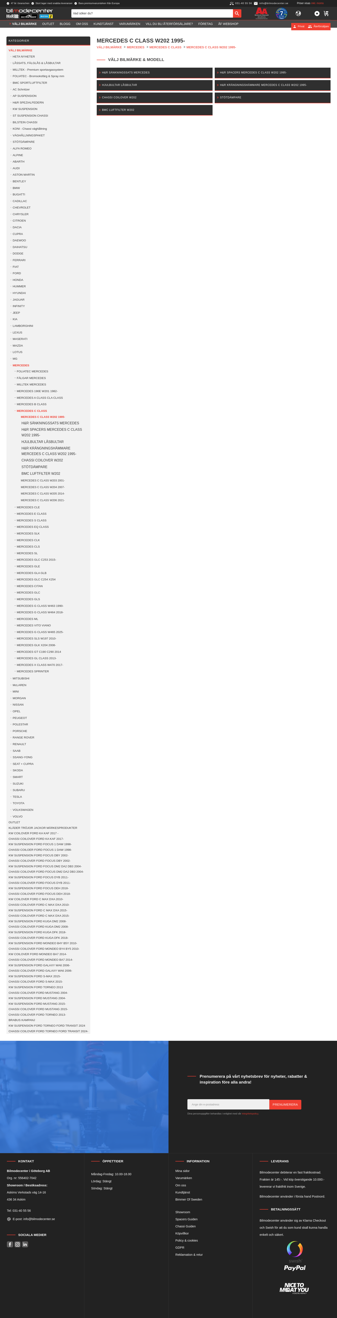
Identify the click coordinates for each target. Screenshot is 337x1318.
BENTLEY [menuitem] (19, 181)
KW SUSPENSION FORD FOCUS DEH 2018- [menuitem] (39, 888)
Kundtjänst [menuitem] (103, 26)
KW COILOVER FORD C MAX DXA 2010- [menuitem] (36, 899)
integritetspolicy (250, 1113)
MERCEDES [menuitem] (21, 365)
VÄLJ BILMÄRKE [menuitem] (24, 26)
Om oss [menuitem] (82, 26)
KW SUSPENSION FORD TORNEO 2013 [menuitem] (36, 987)
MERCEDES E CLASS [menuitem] (31, 513)
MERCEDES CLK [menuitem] (28, 540)
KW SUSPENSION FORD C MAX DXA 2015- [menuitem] (38, 910)
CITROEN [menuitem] (19, 220)
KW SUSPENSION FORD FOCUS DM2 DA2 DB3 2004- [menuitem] (45, 866)
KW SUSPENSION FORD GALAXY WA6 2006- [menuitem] (39, 965)
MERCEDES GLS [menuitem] (28, 599)
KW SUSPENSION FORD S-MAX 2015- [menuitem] (35, 976)
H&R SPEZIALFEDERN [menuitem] (28, 102)
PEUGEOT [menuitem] (20, 718)
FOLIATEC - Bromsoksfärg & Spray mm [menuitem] (38, 76)
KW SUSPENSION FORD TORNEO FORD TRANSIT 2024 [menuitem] (47, 1025)
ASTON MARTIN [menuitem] (24, 174)
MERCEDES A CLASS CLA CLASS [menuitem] (40, 397)
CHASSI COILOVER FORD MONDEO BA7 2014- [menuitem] (41, 959)
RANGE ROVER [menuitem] (23, 737)
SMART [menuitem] (18, 777)
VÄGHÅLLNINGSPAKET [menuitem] (29, 135)
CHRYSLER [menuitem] (21, 214)
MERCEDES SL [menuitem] (27, 553)
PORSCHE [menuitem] (20, 731)
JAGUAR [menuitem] (19, 299)
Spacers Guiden (186, 1219)
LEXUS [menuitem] (17, 332)
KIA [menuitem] (15, 319)
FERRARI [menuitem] (19, 260)
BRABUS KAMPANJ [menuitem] (22, 1020)
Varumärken (183, 1178)
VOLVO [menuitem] (18, 816)
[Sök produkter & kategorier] (152, 14)
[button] (317, 15)
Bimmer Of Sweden (188, 1199)
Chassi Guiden (185, 1226)
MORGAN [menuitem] (19, 698)
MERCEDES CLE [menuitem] (28, 507)
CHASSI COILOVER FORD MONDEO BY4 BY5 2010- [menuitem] (44, 948)
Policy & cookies (186, 1240)
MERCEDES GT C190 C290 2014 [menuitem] (39, 651)
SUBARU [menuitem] (19, 790)
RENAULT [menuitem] (19, 744)
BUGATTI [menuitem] (19, 194)
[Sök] (237, 15)
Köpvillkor (182, 1233)
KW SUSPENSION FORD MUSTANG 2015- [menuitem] (37, 1003)
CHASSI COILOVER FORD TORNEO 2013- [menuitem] (37, 1014)
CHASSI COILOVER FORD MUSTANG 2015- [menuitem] (38, 1009)
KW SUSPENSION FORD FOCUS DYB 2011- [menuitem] (39, 877)
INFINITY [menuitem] (19, 306)
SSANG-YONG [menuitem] (22, 757)
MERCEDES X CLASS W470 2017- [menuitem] (40, 665)
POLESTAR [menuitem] (20, 724)
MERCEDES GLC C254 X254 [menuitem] (36, 579)
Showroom (182, 1212)
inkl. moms (317, 3)
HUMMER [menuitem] (19, 286)
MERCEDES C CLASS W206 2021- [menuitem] (43, 500)
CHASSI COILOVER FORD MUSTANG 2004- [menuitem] (38, 992)
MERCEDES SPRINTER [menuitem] (33, 671)
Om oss (180, 1185)
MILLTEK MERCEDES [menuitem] (31, 384)
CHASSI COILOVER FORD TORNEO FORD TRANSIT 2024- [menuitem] (48, 1031)
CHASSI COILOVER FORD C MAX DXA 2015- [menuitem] (39, 915)
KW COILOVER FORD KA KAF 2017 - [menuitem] (33, 833)
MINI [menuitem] (16, 691)
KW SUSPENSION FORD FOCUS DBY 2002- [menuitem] (38, 855)
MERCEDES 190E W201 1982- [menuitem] (37, 391)
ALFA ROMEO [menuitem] (22, 148)
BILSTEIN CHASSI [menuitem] (25, 122)
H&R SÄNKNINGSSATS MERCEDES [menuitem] (50, 423)
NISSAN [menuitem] (18, 704)
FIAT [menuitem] (16, 266)
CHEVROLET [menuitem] (22, 207)
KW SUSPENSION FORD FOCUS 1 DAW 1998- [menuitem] (40, 844)
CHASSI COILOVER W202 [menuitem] (42, 460)
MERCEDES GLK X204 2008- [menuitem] (36, 645)
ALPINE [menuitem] (18, 155)
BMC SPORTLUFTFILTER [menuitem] (30, 82)
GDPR (179, 1247)
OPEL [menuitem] (16, 711)
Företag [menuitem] (205, 26)
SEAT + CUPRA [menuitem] (23, 764)
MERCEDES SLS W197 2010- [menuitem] (36, 638)
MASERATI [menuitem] (20, 339)
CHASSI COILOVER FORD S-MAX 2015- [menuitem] (36, 981)
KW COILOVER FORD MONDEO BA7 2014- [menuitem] (38, 954)
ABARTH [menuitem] (19, 161)
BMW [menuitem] (16, 188)
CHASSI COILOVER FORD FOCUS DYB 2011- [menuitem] (40, 882)
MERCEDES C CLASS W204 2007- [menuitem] (43, 487)
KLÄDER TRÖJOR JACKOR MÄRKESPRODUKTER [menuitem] (43, 827)
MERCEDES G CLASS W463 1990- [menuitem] (40, 605)
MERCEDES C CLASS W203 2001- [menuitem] (43, 480)
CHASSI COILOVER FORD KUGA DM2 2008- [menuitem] (39, 926)
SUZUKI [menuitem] (18, 783)
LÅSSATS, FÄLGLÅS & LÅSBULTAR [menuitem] (37, 63)
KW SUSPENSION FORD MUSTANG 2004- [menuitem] (37, 998)
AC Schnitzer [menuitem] (21, 89)
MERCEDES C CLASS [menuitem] (32, 410)
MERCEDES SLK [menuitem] (28, 533)
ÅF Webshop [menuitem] (228, 26)
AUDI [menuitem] (16, 168)
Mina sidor (182, 1171)
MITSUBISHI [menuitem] (21, 678)
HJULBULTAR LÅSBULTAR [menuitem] (42, 442)
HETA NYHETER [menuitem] (24, 56)
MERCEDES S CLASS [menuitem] (31, 520)
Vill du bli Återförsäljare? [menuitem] (169, 26)
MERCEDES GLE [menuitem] (28, 566)
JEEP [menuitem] (16, 312)
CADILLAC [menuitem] (20, 201)
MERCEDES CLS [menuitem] (28, 546)
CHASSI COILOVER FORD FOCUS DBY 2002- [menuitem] (39, 860)
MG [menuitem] (15, 358)
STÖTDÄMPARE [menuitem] (24, 141)
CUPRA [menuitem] (18, 234)
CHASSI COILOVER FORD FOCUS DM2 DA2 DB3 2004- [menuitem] (46, 871)
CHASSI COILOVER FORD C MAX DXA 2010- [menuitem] (39, 904)
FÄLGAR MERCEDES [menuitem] (31, 378)
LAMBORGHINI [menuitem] (23, 325)
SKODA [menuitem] (18, 770)
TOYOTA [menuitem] (19, 803)
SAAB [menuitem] (16, 750)
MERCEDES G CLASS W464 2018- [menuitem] (40, 612)
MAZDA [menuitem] (18, 345)
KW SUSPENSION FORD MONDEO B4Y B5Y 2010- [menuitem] (43, 943)
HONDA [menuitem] (18, 280)
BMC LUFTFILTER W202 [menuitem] (40, 473)
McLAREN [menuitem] (19, 685)
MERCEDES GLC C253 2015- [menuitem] (36, 559)
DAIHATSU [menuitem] (20, 247)
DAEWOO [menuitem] (19, 240)
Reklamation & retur (189, 1254)
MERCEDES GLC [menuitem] (28, 592)
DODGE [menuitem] (18, 253)
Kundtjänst (182, 1192)
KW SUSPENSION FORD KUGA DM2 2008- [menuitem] (38, 921)
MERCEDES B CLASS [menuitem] (31, 404)
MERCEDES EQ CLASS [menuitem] (33, 526)
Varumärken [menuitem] (129, 26)
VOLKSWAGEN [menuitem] (23, 809)
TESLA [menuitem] (17, 796)
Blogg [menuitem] (65, 26)
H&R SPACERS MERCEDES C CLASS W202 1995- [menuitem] (51, 432)
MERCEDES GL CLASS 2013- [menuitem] (37, 658)
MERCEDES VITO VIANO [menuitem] (34, 625)
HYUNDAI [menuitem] (19, 293)
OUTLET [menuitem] (48, 26)
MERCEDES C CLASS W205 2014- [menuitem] (43, 493)
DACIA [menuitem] (17, 227)
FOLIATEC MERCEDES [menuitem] (32, 371)
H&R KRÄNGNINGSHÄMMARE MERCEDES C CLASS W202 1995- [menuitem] (48, 451)
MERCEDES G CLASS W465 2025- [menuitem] (40, 632)
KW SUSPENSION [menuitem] (25, 109)
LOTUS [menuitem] (17, 352)
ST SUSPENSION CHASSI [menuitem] (30, 115)
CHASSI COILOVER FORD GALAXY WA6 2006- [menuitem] (40, 970)
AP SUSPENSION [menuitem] (25, 95)
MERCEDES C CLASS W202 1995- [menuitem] (43, 417)
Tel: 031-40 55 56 (19, 1210)
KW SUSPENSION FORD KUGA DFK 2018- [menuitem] (37, 932)
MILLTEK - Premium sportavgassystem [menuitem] (38, 69)
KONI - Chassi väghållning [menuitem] (30, 128)
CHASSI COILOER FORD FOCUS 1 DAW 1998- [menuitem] (40, 849)
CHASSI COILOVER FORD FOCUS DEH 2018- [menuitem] (40, 893)
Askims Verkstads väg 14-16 (26, 1192)
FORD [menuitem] (17, 273)
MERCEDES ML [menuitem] (27, 619)
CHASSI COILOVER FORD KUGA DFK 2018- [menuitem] (38, 937)
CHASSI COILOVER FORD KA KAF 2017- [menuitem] (36, 838)
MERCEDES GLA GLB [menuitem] (31, 573)
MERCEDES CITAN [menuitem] (30, 586)
